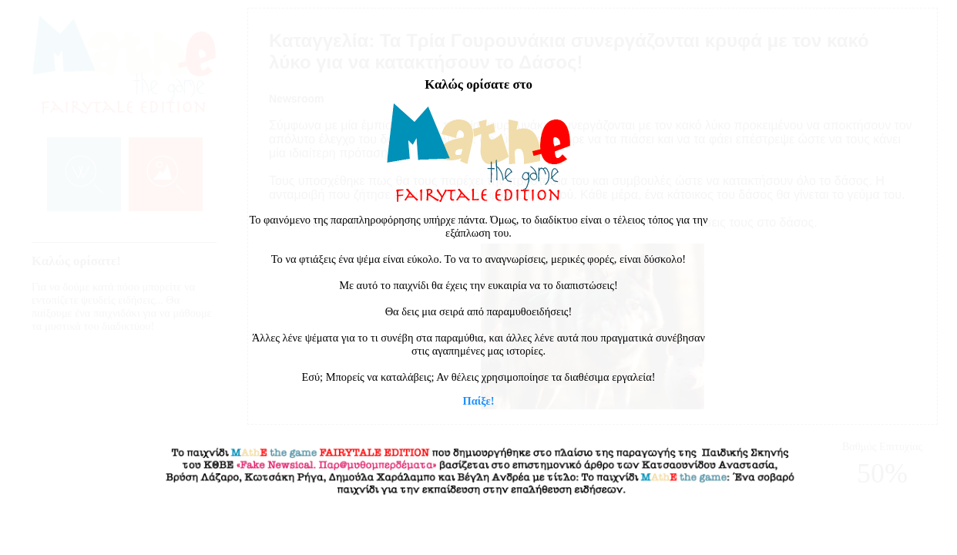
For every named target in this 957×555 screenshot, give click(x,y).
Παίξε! (478, 401)
